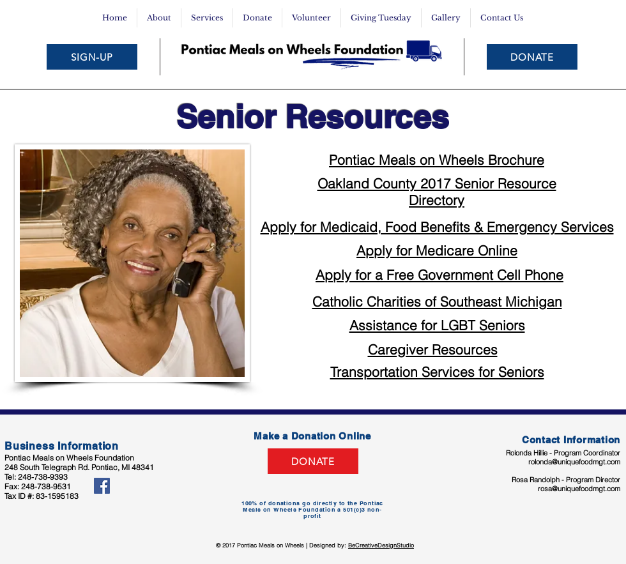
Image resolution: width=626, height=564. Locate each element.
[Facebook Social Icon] (102, 486)
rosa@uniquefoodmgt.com (579, 488)
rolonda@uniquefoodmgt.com (574, 461)
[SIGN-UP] (92, 57)
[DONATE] (532, 57)
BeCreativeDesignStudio (381, 545)
